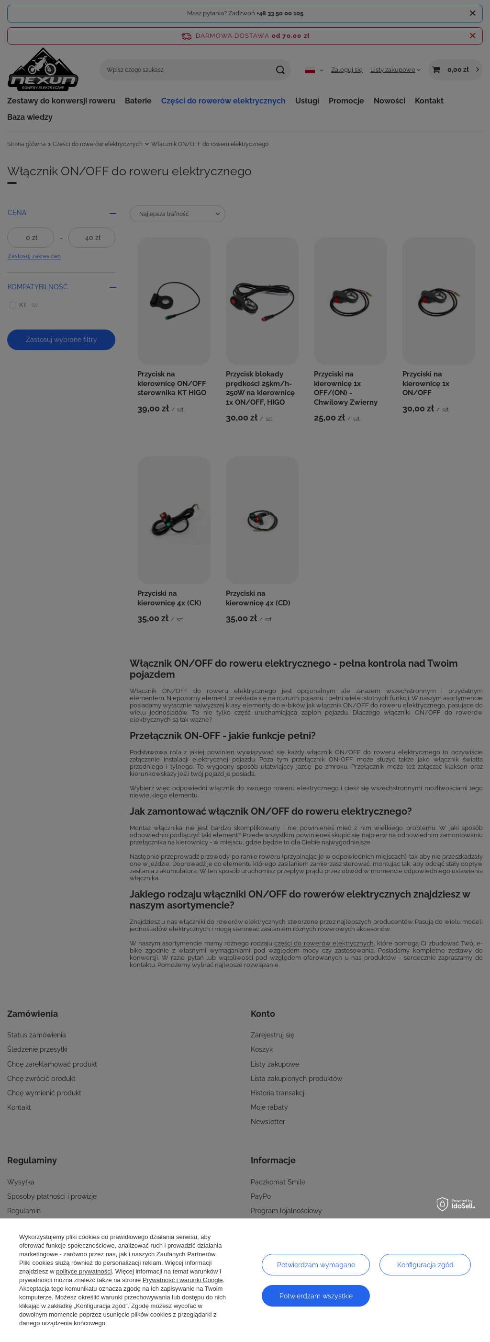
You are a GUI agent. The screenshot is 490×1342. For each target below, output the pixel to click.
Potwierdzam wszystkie (316, 1296)
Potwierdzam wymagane (316, 1265)
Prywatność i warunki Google (183, 1280)
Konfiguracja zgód (425, 1265)
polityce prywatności (83, 1271)
